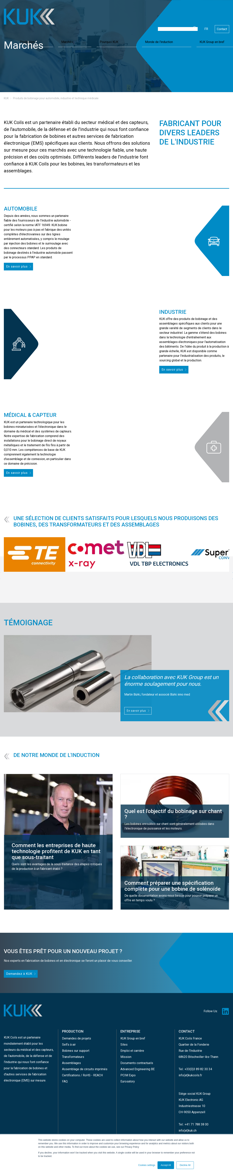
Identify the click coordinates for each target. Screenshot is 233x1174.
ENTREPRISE (130, 1029)
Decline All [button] (185, 1165)
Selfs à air (69, 1041)
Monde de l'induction (183, 23)
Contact (222, 12)
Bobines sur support (75, 1047)
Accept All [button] (166, 1165)
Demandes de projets (76, 1034)
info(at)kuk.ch (188, 1127)
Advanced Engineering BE (137, 1065)
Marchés (134, 23)
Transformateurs (73, 1053)
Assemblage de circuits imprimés (84, 1065)
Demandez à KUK (18, 971)
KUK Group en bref (214, 23)
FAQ (65, 1077)
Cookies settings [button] (146, 1165)
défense (38, 1053)
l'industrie (10, 1059)
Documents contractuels (136, 1059)
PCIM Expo (128, 1071)
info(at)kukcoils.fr (190, 1071)
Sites (124, 1041)
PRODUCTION (72, 1029)
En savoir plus (15, 266)
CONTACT (187, 1029)
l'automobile (16, 1053)
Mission (125, 1053)
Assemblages (71, 1059)
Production (116, 23)
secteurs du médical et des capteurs (28, 1047)
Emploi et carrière (132, 1047)
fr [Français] (206, 12)
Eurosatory (127, 1077)
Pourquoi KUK (154, 23)
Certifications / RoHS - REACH (82, 1071)
